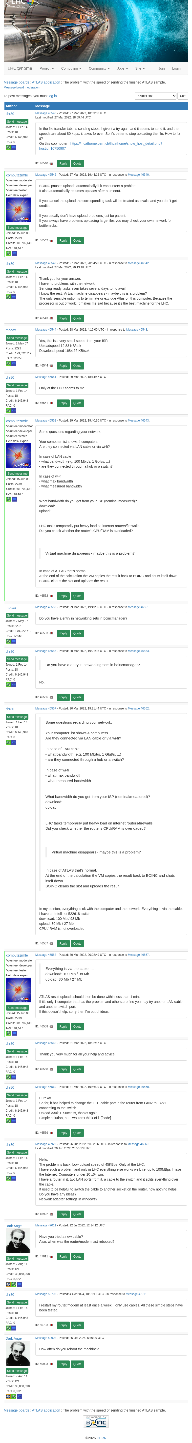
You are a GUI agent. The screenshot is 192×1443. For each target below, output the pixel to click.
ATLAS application (46, 82)
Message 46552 (45, 420)
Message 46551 (45, 377)
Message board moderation (22, 87)
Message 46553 (45, 607)
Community (99, 68)
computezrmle (17, 175)
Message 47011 (45, 1225)
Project (47, 68)
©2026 (96, 1438)
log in (52, 96)
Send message (17, 121)
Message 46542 (45, 174)
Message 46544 (45, 329)
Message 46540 (45, 113)
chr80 (10, 114)
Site (140, 68)
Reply (63, 163)
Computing (71, 68)
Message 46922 (45, 1144)
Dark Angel (14, 1226)
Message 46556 (45, 651)
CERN (102, 1438)
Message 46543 (45, 263)
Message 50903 (45, 1338)
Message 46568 (45, 1043)
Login (176, 68)
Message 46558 (45, 955)
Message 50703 (45, 1294)
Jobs (122, 68)
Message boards (16, 82)
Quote (77, 163)
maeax (11, 330)
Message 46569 (45, 1087)
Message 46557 (45, 708)
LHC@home (20, 68)
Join (161, 68)
